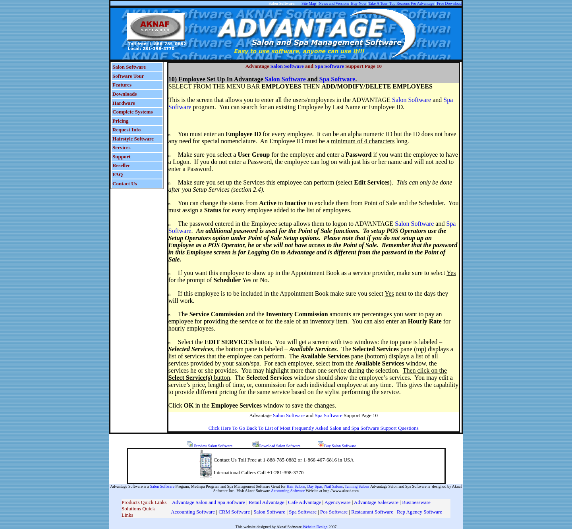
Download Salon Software (280, 446)
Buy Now (359, 3)
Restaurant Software (372, 512)
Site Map (308, 3)
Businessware (416, 502)
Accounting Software (288, 491)
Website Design (315, 527)
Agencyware (338, 502)
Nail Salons (334, 486)
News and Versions (334, 3)
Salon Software (287, 66)
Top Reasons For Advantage (411, 3)
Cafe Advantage (304, 502)
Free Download (449, 3)
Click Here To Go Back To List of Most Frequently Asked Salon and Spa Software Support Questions (314, 428)
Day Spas (314, 486)
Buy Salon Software (340, 446)
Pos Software (334, 512)
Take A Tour (378, 3)
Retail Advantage (267, 502)
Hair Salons (296, 486)
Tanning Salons (357, 486)
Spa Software (329, 66)
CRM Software (234, 512)
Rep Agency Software (419, 512)
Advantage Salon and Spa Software (208, 502)
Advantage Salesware (376, 502)
